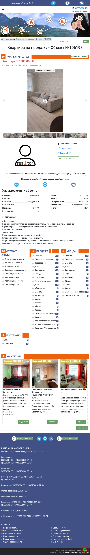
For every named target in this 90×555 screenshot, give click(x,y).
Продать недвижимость (13, 539)
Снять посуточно (60, 533)
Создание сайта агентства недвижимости (74, 553)
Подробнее (23, 422)
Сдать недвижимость (12, 542)
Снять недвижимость (62, 531)
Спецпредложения (61, 536)
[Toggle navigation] (2, 9)
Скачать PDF (64, 153)
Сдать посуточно (60, 528)
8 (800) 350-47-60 (82, 8)
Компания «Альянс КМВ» (22, 3)
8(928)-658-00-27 (66, 148)
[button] (45, 99)
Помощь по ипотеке (12, 533)
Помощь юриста (10, 536)
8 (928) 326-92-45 (82, 11)
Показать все (82, 428)
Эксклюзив (58, 542)
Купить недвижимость (13, 531)
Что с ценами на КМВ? (62, 539)
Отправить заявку (68, 158)
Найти (86, 41)
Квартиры (9, 39)
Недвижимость (10, 528)
